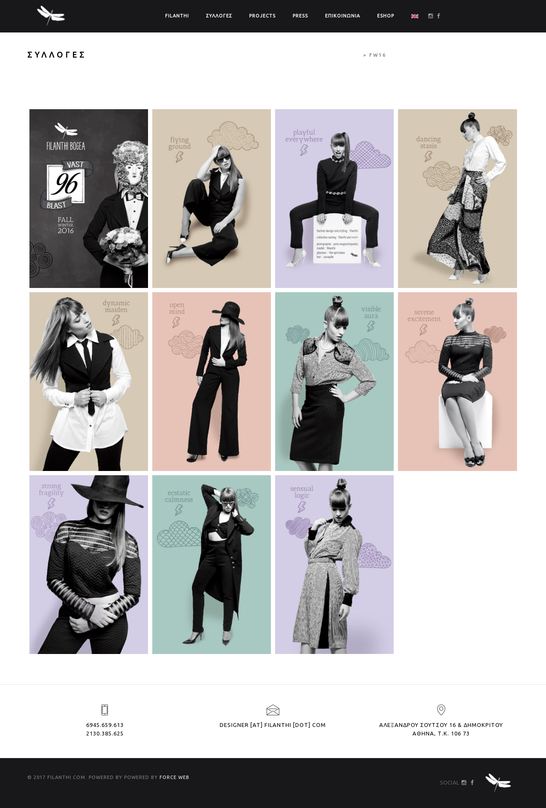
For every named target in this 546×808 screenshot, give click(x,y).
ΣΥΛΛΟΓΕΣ (219, 15)
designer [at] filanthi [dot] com (273, 725)
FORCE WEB (174, 777)
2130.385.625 (105, 733)
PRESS (300, 15)
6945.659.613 (105, 725)
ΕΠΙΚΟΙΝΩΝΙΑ (342, 15)
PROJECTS (262, 15)
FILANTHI (177, 15)
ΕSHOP (385, 15)
